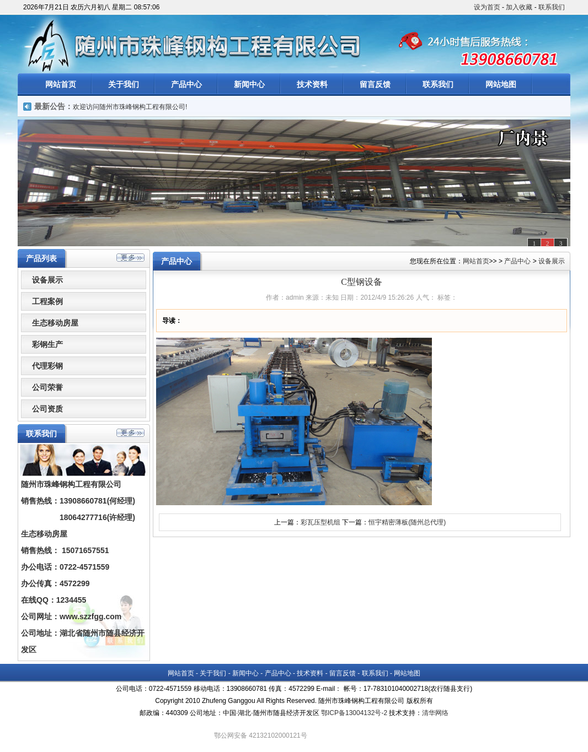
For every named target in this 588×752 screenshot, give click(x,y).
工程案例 (47, 301)
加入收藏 (519, 7)
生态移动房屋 (55, 322)
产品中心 (186, 84)
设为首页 (487, 7)
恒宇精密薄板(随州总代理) (407, 522)
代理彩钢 (47, 365)
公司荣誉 (47, 387)
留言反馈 (375, 84)
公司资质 (47, 408)
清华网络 (435, 713)
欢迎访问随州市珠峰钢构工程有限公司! (130, 107)
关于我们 (123, 84)
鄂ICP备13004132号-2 (354, 713)
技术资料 (312, 84)
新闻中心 (249, 84)
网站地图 (500, 84)
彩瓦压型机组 (320, 522)
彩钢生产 (47, 344)
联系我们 (551, 7)
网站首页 (60, 84)
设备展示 (47, 279)
